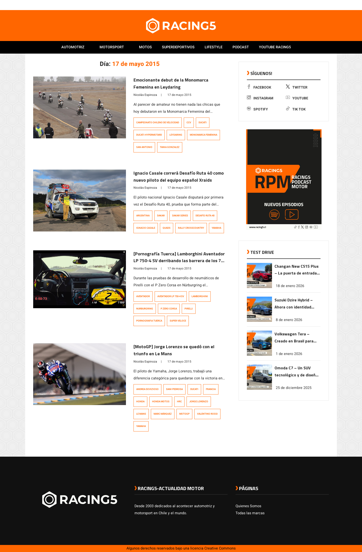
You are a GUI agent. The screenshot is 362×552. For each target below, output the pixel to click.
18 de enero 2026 (290, 286)
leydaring (175, 135)
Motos (145, 47)
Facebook (259, 87)
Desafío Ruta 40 (205, 215)
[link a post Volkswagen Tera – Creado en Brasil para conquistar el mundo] (259, 354)
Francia (211, 389)
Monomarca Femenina (203, 135)
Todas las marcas (250, 513)
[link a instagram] (311, 4)
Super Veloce (178, 321)
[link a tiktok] (326, 4)
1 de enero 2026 (289, 354)
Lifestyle (213, 47)
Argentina (143, 215)
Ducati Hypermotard (149, 135)
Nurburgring (144, 308)
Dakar (161, 215)
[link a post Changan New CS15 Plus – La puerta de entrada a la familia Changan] (259, 287)
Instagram (260, 98)
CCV (189, 122)
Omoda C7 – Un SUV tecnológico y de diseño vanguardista (296, 372)
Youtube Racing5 (275, 47)
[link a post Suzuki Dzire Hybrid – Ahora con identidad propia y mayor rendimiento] (259, 320)
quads (166, 228)
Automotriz (72, 47)
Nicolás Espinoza (145, 95)
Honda (140, 401)
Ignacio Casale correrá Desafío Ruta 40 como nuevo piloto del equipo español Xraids (178, 176)
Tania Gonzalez (169, 147)
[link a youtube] (316, 4)
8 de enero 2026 (289, 320)
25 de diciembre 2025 (293, 387)
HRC (179, 401)
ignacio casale (145, 228)
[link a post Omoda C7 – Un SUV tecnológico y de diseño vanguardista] (259, 388)
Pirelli (189, 308)
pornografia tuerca (149, 321)
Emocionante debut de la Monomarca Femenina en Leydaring (170, 83)
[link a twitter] (306, 4)
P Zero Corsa (169, 308)
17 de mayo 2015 (179, 95)
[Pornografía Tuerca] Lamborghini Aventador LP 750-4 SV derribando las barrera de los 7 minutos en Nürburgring (179, 260)
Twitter (296, 87)
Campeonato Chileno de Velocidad (157, 122)
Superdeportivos (178, 47)
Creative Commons (220, 548)
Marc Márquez (163, 414)
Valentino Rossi (207, 414)
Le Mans (141, 414)
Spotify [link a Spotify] (257, 109)
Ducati (203, 122)
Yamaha (216, 228)
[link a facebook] (301, 4)
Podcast (241, 47)
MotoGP (184, 414)
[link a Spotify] (321, 4)
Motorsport (112, 47)
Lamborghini (200, 296)
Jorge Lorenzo (198, 401)
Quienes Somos (248, 506)
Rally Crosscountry (191, 228)
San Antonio (144, 147)
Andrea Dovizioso (147, 389)
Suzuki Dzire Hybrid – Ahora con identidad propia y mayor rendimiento (294, 304)
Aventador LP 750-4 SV (170, 296)
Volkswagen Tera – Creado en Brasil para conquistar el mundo (294, 338)
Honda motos (160, 401)
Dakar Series (180, 215)
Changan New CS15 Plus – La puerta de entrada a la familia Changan (297, 270)
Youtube (297, 98)
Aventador (143, 296)
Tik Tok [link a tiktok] (296, 109)
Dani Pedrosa (174, 389)
